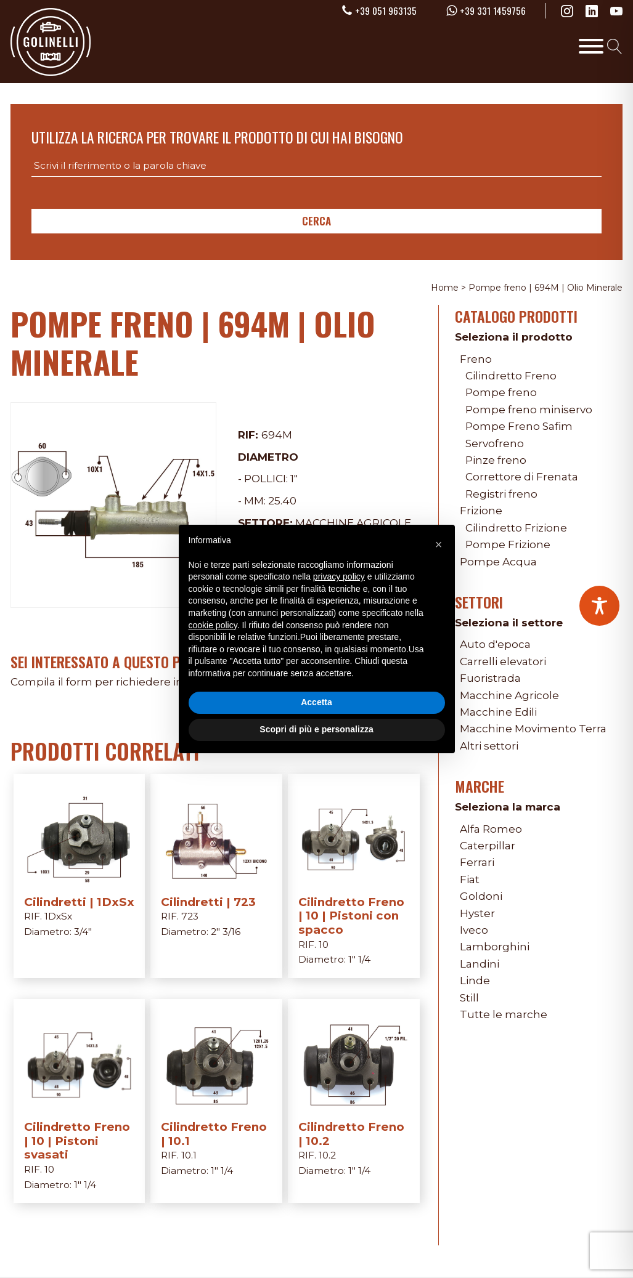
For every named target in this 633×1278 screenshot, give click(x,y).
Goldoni (481, 895)
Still (469, 997)
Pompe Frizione (507, 544)
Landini (479, 963)
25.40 (282, 500)
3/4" (83, 931)
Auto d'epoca (495, 643)
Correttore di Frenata (521, 476)
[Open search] (615, 46)
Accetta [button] (316, 702)
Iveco (474, 929)
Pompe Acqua (498, 561)
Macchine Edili (498, 711)
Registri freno (501, 493)
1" (294, 478)
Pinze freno (495, 459)
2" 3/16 (225, 931)
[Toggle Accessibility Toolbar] (599, 605)
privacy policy (339, 576)
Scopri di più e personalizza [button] (316, 729)
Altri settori (489, 745)
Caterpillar (487, 845)
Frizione (481, 510)
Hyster (477, 913)
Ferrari (477, 861)
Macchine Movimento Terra (533, 728)
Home (445, 287)
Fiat (470, 879)
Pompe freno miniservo (528, 409)
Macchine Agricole (509, 695)
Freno (476, 358)
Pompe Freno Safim (519, 425)
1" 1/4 (359, 959)
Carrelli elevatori (503, 661)
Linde (475, 980)
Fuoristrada (490, 677)
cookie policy (213, 625)
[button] (439, 544)
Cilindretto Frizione (516, 527)
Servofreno (494, 443)
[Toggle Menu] (591, 46)
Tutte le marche (503, 1014)
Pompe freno (501, 392)
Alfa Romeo (491, 828)
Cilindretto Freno (511, 375)
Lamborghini (494, 946)
